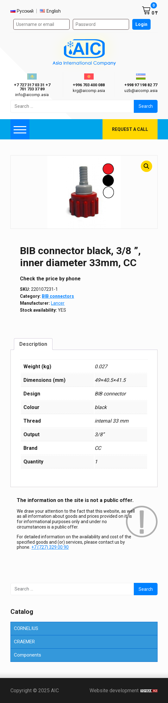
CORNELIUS (26, 628)
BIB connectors (58, 296)
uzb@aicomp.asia (141, 90)
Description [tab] (33, 344)
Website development (124, 691)
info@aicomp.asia (32, 94)
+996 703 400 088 (89, 85)
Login (141, 24)
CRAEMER (24, 642)
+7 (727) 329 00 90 (50, 547)
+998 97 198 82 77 (140, 85)
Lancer (58, 303)
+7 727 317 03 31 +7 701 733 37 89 (32, 87)
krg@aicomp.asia (89, 90)
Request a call (130, 129)
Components (27, 655)
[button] (146, 166)
